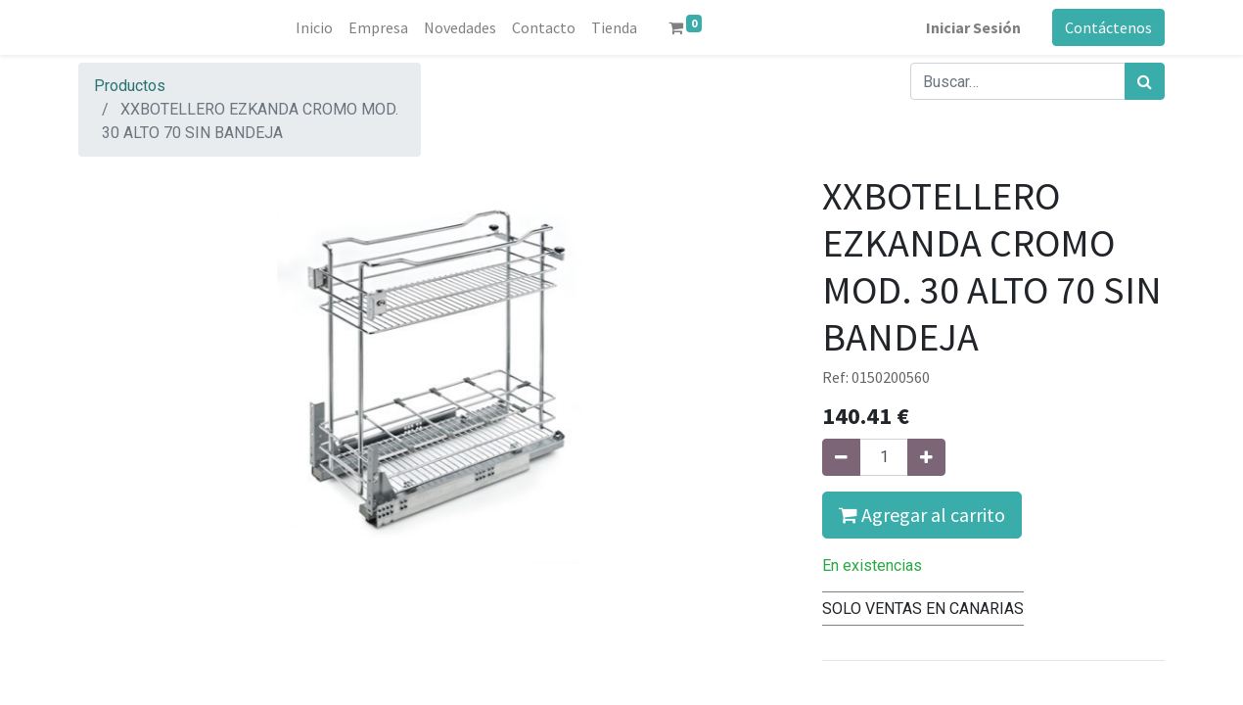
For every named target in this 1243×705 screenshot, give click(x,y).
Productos (129, 85)
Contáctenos (1108, 27)
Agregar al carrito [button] (922, 514)
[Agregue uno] (926, 457)
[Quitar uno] (841, 457)
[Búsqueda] (1145, 81)
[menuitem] (314, 27)
